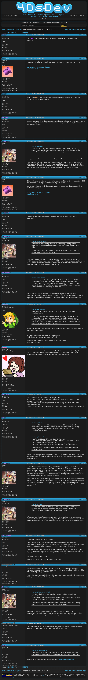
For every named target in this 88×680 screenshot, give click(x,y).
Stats (39, 16)
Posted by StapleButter (39, 241)
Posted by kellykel (37, 146)
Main (25, 15)
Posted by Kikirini (37, 423)
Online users (47, 16)
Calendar (33, 16)
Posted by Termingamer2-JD (41, 592)
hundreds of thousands (65, 659)
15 (23, 33)
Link (80, 35)
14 (20, 33)
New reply (82, 29)
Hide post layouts (71, 29)
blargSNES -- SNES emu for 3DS (38, 67)
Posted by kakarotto (38, 437)
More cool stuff (32, 69)
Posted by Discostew (38, 278)
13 (18, 33)
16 (25, 33)
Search (55, 16)
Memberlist (41, 15)
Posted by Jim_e (37, 504)
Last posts (60, 15)
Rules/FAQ (31, 15)
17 (27, 33)
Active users (50, 15)
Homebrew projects (14, 29)
